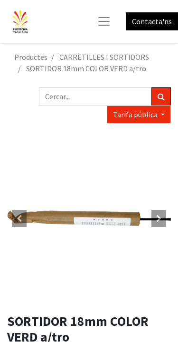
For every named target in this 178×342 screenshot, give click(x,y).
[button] (19, 218)
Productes (30, 57)
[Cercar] (161, 96)
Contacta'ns (152, 21)
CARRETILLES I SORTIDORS (104, 57)
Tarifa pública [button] (136, 114)
